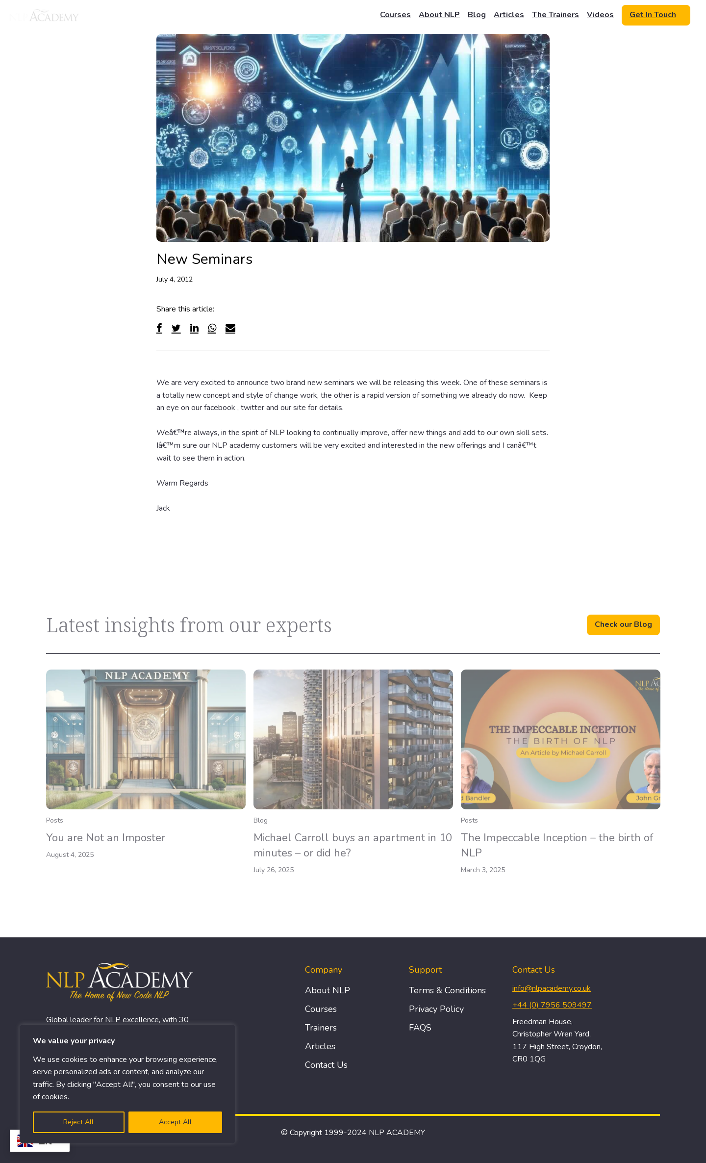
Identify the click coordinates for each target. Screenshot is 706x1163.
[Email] (230, 328)
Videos (600, 14)
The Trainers (555, 14)
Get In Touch (653, 14)
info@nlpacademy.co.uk (551, 988)
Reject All (78, 1122)
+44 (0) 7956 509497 (552, 1005)
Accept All (175, 1122)
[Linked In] (194, 328)
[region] (127, 1084)
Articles (509, 14)
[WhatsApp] (212, 328)
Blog (477, 14)
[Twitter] (176, 328)
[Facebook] (159, 328)
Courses (395, 14)
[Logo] (44, 15)
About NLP (439, 14)
